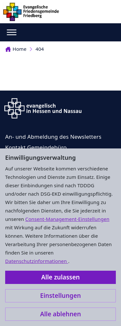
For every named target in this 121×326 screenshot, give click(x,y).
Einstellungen (60, 295)
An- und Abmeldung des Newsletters (53, 136)
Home (15, 49)
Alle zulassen (60, 277)
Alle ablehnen (60, 314)
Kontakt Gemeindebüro (36, 147)
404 (39, 49)
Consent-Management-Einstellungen (67, 219)
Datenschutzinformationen (36, 261)
